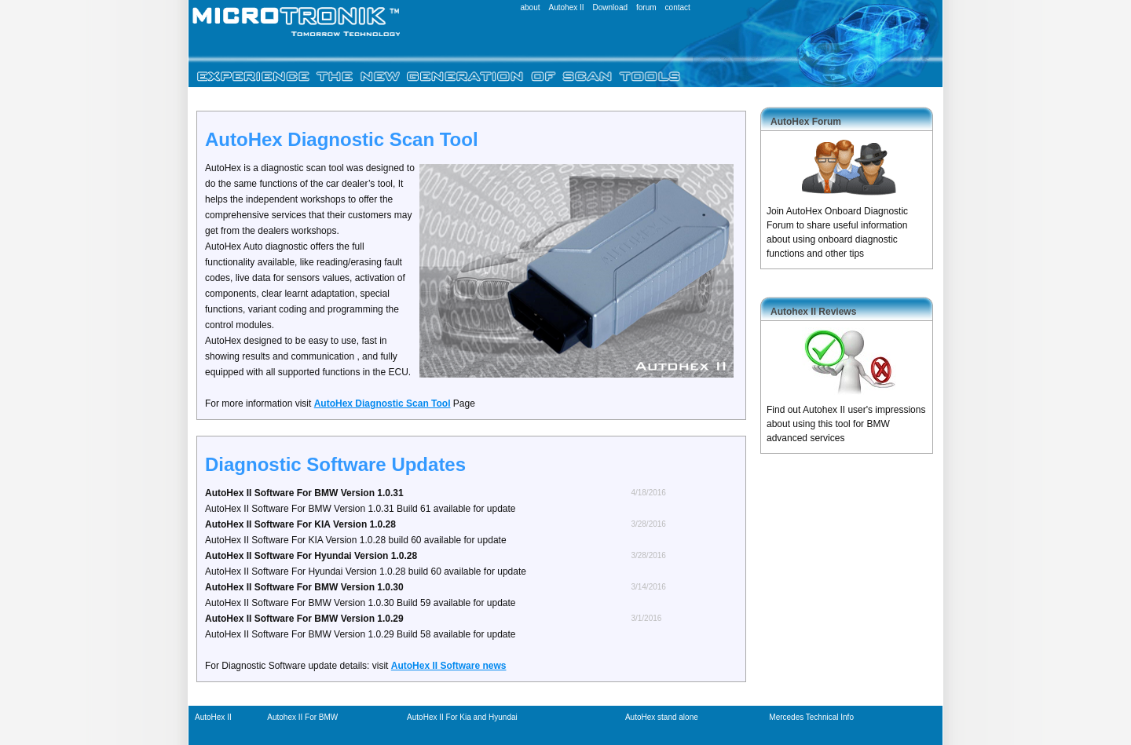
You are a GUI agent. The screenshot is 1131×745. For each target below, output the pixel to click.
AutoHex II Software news (449, 665)
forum (646, 7)
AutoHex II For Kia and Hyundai (462, 717)
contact (677, 7)
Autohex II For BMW (302, 717)
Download (610, 7)
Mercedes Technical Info (811, 717)
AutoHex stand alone (661, 717)
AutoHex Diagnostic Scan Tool (382, 403)
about (530, 7)
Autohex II (566, 7)
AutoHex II (213, 717)
